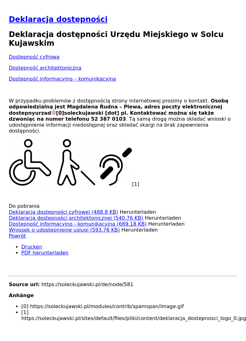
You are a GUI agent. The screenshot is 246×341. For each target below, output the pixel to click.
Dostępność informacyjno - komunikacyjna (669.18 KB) (78, 224)
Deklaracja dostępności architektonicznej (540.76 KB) (76, 218)
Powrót (17, 236)
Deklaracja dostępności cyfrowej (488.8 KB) (63, 212)
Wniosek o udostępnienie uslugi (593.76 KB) (64, 230)
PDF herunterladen (44, 253)
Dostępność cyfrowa (34, 57)
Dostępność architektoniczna (45, 68)
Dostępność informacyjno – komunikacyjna (62, 79)
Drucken (31, 247)
